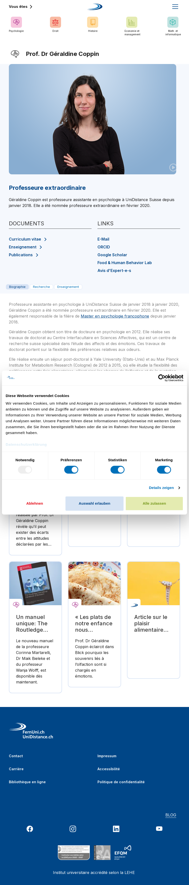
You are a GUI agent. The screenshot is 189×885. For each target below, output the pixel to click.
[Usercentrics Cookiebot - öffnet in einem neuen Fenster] (161, 378)
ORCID (103, 246)
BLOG (170, 814)
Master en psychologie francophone (115, 316)
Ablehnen (34, 503)
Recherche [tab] (41, 287)
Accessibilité (108, 769)
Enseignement (22, 246)
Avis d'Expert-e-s (114, 270)
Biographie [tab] (17, 287)
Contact (16, 756)
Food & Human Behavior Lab (124, 262)
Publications (21, 254)
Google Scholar (112, 254)
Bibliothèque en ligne (27, 782)
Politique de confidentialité (121, 782)
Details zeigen (161, 488)
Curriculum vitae (25, 239)
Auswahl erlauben (94, 503)
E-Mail (103, 239)
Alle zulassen (154, 503)
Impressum (106, 756)
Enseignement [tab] (68, 287)
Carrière (16, 769)
